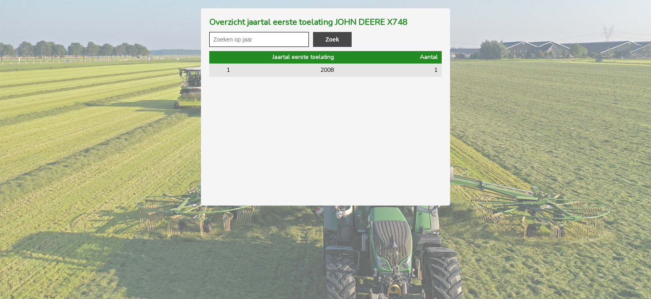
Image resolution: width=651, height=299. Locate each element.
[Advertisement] (325, 139)
